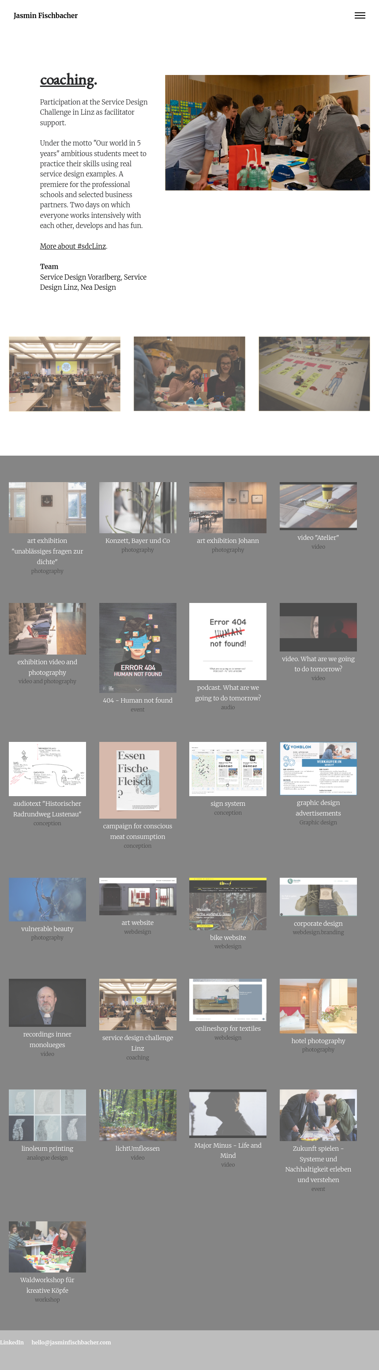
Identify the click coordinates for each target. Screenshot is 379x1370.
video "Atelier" (318, 538)
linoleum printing (47, 1149)
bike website (228, 938)
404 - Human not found (138, 700)
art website (138, 923)
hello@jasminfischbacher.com (71, 1342)
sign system (227, 804)
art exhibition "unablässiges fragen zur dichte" (47, 551)
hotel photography (318, 1041)
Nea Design (98, 287)
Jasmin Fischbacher (46, 15)
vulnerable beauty (47, 929)
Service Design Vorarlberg (80, 277)
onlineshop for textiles (228, 1029)
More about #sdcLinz (73, 246)
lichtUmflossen (138, 1149)
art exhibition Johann (228, 541)
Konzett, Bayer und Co (137, 541)
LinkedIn (12, 1342)
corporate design (318, 924)
